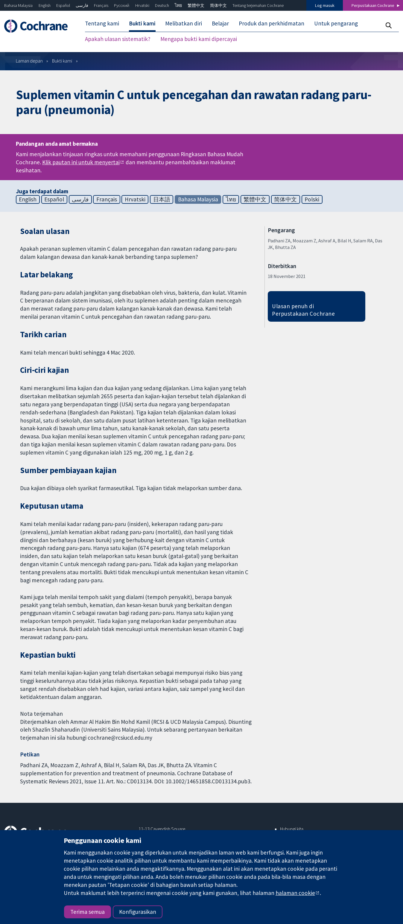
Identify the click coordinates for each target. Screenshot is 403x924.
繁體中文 (196, 5)
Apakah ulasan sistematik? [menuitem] (117, 38)
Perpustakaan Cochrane (373, 5)
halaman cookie (295, 892)
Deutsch (162, 5)
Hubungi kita (291, 829)
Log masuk (324, 5)
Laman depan (29, 61)
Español (63, 5)
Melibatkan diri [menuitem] (183, 23)
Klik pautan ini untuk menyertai (81, 162)
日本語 (161, 199)
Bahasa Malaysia (18, 5)
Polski (312, 199)
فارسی (82, 5)
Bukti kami (62, 61)
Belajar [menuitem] (220, 23)
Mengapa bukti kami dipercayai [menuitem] (198, 38)
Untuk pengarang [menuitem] (336, 23)
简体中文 (218, 5)
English (45, 5)
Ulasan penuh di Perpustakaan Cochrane (303, 310)
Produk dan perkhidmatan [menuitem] (271, 23)
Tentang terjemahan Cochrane (258, 5)
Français (101, 5)
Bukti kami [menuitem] (142, 23)
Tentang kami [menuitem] (102, 23)
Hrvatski (142, 5)
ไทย (178, 5)
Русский (121, 5)
